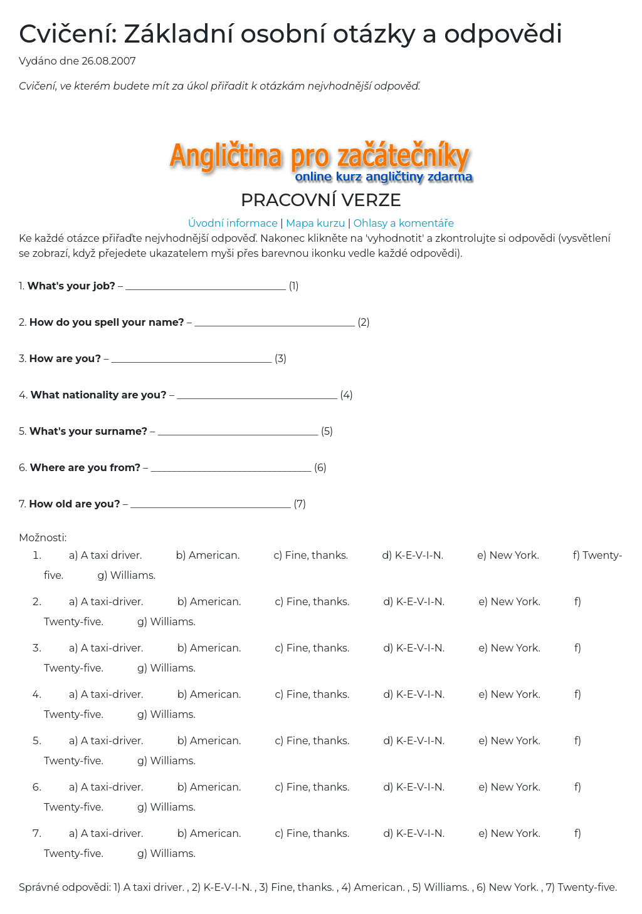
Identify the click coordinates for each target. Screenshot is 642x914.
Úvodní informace (233, 223)
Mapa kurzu (315, 223)
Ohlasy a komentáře (404, 223)
